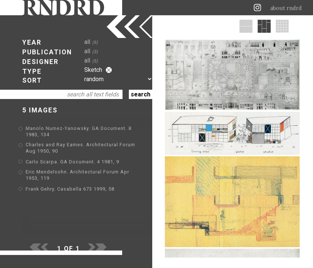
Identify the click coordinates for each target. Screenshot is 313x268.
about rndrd (286, 8)
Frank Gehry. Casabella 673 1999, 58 (70, 189)
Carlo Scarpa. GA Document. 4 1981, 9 (72, 162)
